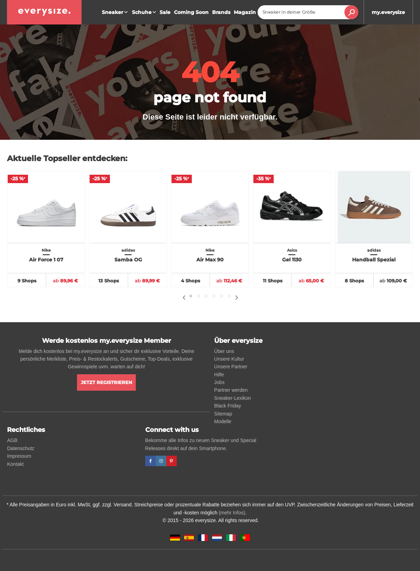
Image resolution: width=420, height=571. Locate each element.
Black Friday (227, 406)
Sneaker (116, 12)
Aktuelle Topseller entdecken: (67, 158)
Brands (221, 12)
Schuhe (145, 12)
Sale (165, 12)
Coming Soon (191, 12)
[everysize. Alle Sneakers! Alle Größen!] (44, 12)
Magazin (245, 12)
